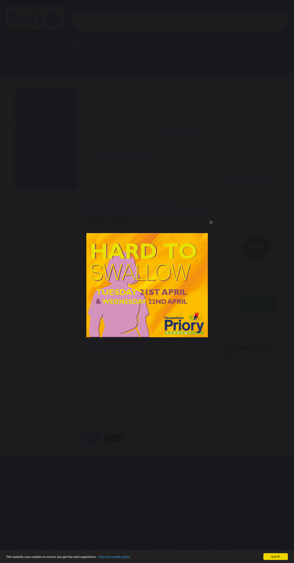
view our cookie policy (114, 557)
